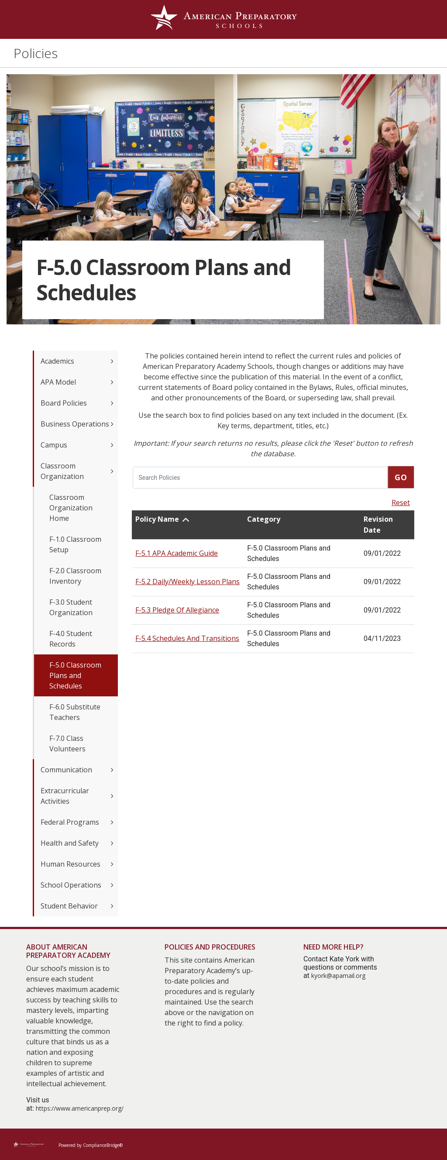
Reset (401, 502)
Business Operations (77, 424)
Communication (77, 769)
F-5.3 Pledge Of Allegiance (177, 610)
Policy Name (157, 519)
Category (263, 519)
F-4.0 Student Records (70, 639)
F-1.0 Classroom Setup (75, 544)
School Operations (77, 885)
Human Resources (77, 864)
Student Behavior (77, 906)
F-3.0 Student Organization (71, 607)
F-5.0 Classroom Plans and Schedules (75, 675)
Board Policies (77, 403)
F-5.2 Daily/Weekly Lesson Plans (187, 581)
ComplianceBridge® (103, 1145)
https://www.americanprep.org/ (80, 1108)
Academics (77, 361)
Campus (77, 445)
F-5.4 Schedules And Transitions (187, 638)
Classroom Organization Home (71, 507)
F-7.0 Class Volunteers (67, 743)
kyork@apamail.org (338, 975)
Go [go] (401, 477)
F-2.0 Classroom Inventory (75, 576)
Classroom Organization (77, 471)
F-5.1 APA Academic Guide (176, 553)
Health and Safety (77, 843)
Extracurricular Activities (77, 796)
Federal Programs (77, 822)
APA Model (77, 382)
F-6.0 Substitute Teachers (74, 712)
